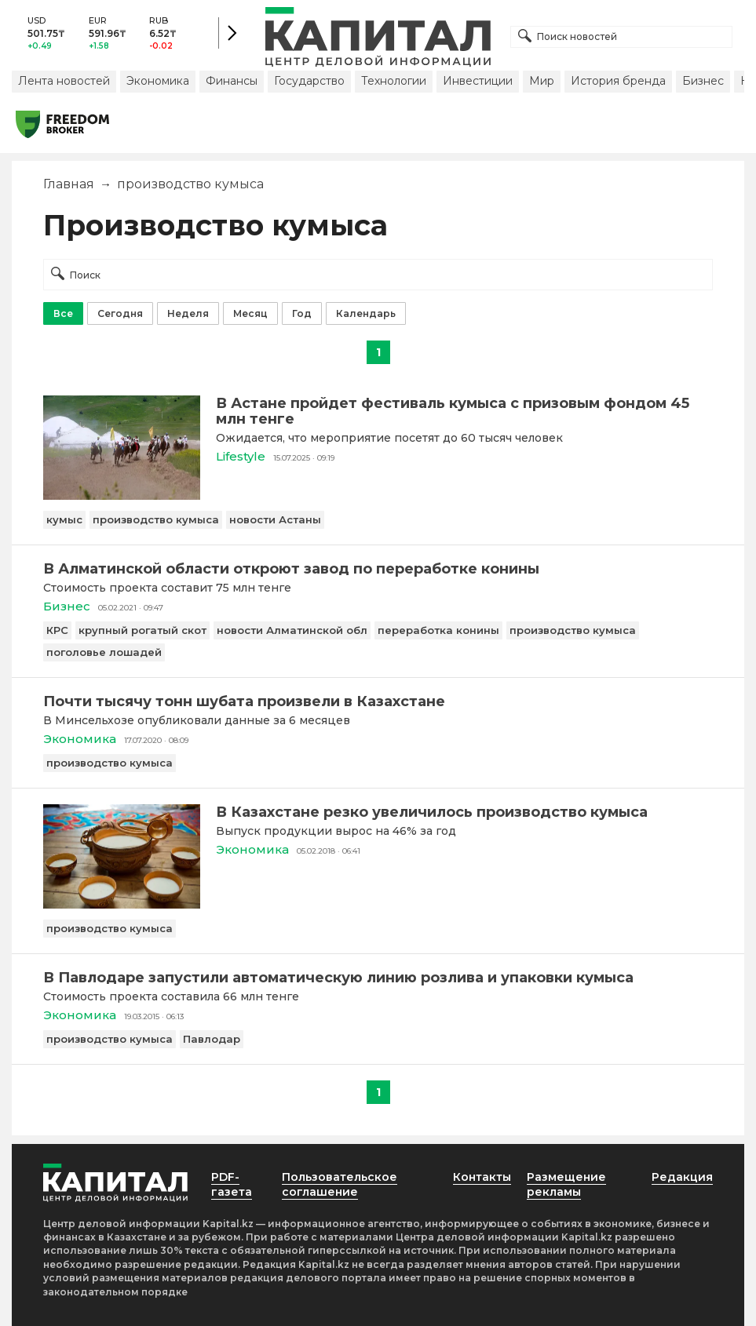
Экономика (157, 81)
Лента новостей (64, 81)
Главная (68, 184)
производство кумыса (156, 519)
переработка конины (438, 630)
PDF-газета (231, 1184)
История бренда (618, 81)
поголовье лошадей (104, 652)
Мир (541, 81)
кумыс (64, 519)
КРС (57, 630)
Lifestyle (240, 456)
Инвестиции (478, 81)
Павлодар (211, 1039)
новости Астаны (275, 519)
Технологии (393, 81)
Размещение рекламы (566, 1184)
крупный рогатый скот (142, 630)
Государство (309, 81)
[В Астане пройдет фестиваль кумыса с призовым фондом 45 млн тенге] (121, 495)
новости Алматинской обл (292, 630)
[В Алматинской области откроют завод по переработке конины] (378, 569)
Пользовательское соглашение (339, 1184)
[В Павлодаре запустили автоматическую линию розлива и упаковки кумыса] (378, 977)
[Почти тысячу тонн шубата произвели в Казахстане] (378, 701)
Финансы (231, 81)
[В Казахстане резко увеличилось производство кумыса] (121, 904)
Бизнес (703, 81)
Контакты (482, 1177)
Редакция (682, 1177)
